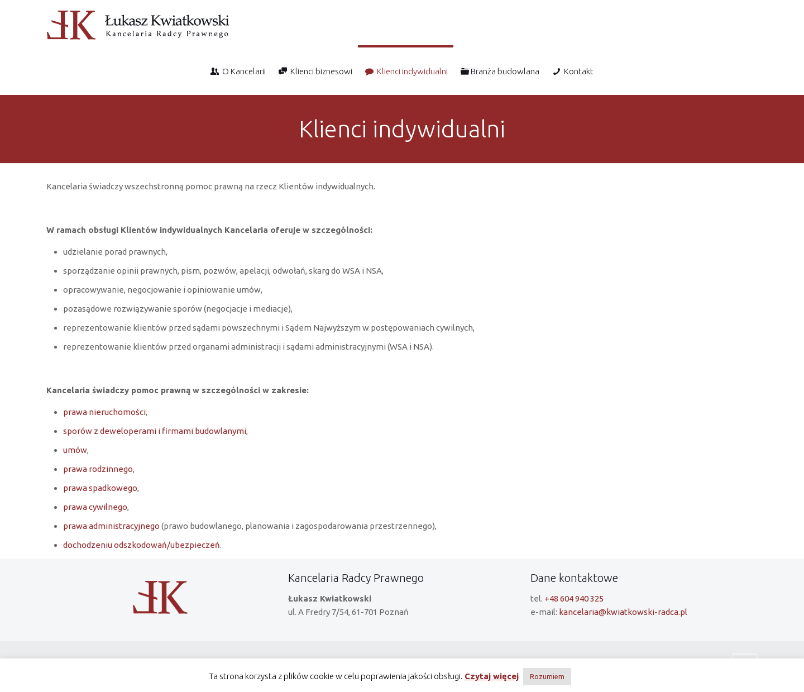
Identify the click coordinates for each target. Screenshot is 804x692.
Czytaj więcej (492, 676)
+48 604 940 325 (574, 600)
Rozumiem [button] (547, 676)
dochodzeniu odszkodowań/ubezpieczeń (141, 545)
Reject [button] (584, 676)
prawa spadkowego (100, 488)
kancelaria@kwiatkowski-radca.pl (623, 613)
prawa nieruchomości (104, 412)
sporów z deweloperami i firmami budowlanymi (154, 431)
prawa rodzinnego (98, 469)
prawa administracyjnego (111, 526)
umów (75, 450)
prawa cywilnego (95, 507)
